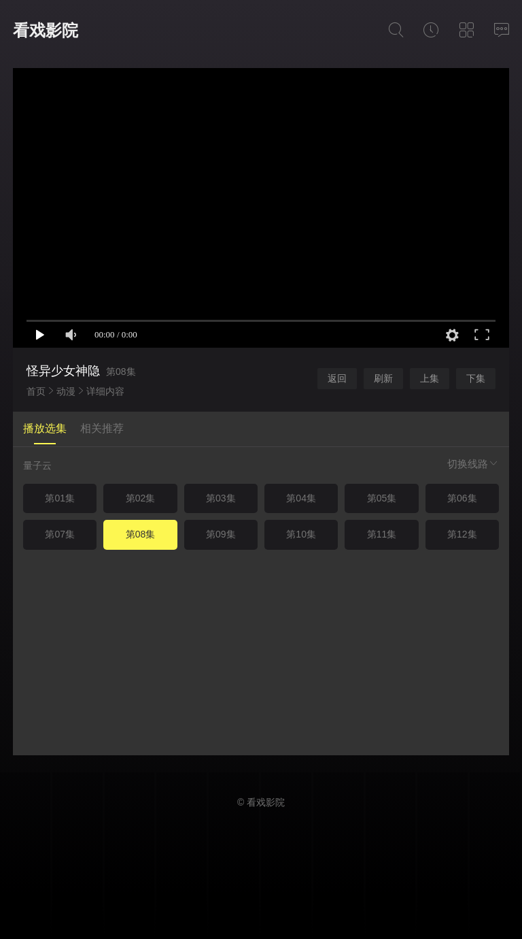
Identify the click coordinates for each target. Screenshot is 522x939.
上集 (429, 378)
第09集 (221, 534)
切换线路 (473, 463)
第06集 (462, 498)
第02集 (141, 498)
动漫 (65, 391)
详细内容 (105, 391)
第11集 (382, 534)
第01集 (60, 498)
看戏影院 (45, 30)
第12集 (462, 534)
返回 (337, 378)
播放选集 (45, 428)
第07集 (60, 534)
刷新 (383, 378)
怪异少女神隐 (63, 371)
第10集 (301, 534)
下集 (475, 378)
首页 (36, 391)
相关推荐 (102, 428)
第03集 (221, 498)
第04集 (301, 498)
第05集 (382, 498)
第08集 (141, 534)
